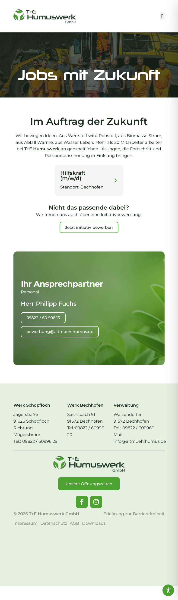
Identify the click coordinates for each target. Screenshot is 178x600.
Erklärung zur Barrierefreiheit (134, 513)
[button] (162, 16)
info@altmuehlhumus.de (140, 441)
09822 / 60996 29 (39, 441)
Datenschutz (53, 523)
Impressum (25, 523)
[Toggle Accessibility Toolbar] (168, 590)
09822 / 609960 (138, 427)
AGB (74, 523)
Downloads (94, 523)
